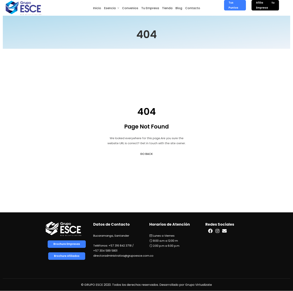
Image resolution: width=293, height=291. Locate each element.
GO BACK (146, 154)
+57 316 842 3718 (120, 245)
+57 (105, 251)
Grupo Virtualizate (198, 285)
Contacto (192, 8)
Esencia (110, 8)
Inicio (97, 8)
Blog (178, 8)
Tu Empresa (150, 8)
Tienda (167, 8)
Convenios (130, 8)
